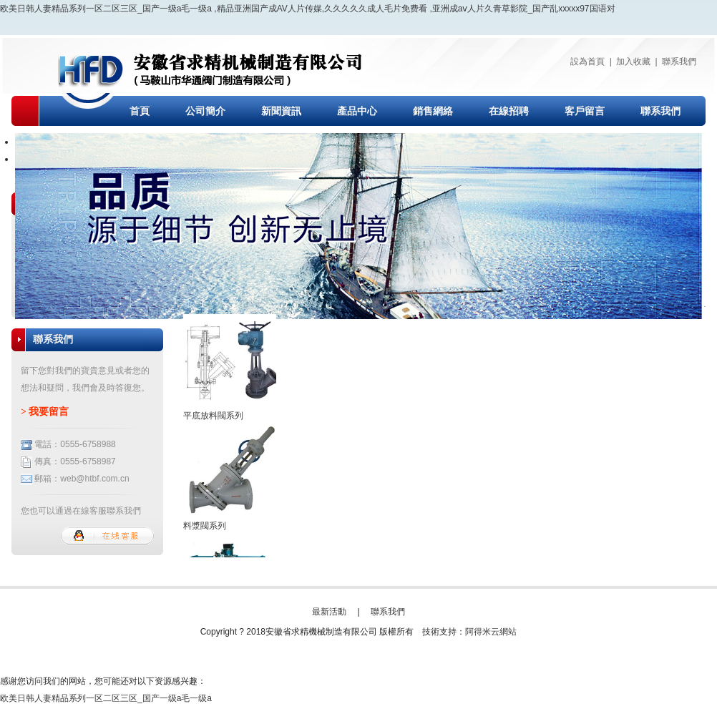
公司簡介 (205, 111)
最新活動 (329, 612)
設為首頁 (587, 62)
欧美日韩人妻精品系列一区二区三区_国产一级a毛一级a (106, 698)
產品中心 (357, 111)
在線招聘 (509, 111)
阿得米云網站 (491, 632)
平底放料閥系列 (213, 416)
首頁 (140, 111)
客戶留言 (585, 111)
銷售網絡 (433, 111)
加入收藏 (633, 62)
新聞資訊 (281, 111)
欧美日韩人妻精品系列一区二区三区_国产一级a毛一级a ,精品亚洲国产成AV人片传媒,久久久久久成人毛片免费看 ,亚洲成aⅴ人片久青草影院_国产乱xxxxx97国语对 (307, 9)
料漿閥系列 (204, 526)
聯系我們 (679, 62)
